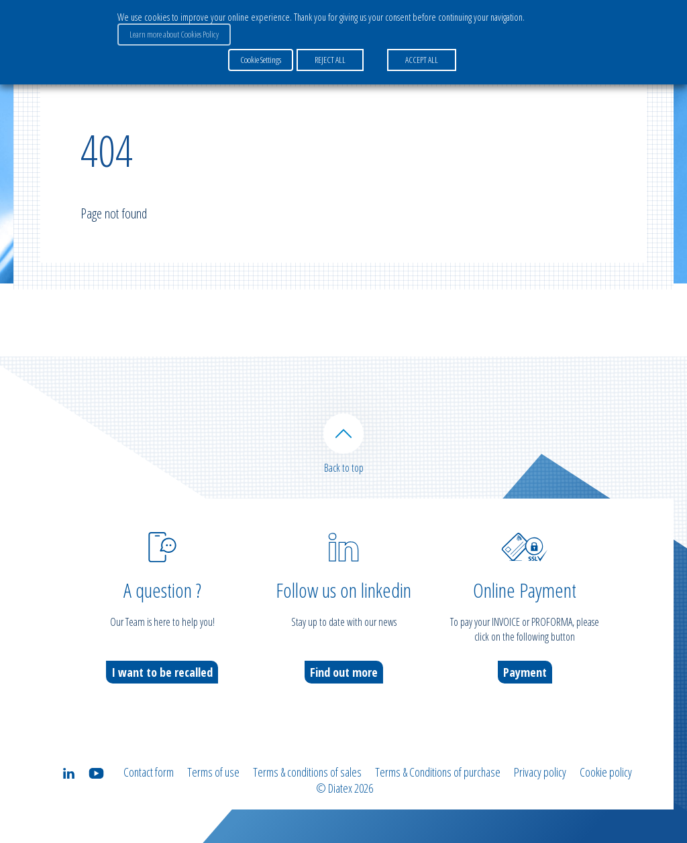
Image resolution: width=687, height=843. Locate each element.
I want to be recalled (162, 672)
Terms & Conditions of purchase (437, 772)
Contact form (148, 772)
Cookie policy (606, 772)
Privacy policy (540, 772)
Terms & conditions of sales (307, 772)
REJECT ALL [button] (330, 60)
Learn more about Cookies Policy (174, 34)
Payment (525, 672)
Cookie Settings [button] (260, 60)
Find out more (344, 672)
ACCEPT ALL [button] (421, 60)
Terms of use (213, 772)
